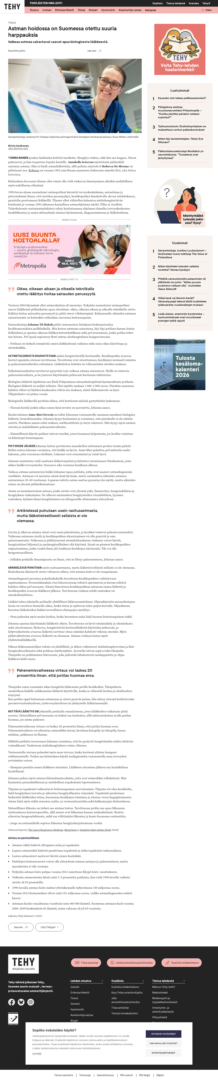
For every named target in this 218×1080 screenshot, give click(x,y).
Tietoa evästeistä (63, 1075)
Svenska (194, 3)
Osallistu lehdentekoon (185, 963)
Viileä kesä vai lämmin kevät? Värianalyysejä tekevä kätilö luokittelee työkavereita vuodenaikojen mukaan (182, 301)
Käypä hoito (70, 830)
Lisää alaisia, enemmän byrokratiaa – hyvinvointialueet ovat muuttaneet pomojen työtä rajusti (181, 317)
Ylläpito (160, 1075)
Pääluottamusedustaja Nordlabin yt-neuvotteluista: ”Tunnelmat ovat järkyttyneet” (181, 155)
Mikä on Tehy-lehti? (163, 987)
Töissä (81, 10)
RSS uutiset (126, 1075)
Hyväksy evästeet (165, 1034)
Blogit (74, 1021)
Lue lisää (36, 1054)
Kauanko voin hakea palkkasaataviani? (182, 98)
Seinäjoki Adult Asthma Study (95, 830)
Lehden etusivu (81, 981)
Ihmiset (93, 10)
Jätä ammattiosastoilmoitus (125, 1000)
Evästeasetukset (165, 1053)
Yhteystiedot (159, 1017)
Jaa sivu (91, 51)
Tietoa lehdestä (175, 3)
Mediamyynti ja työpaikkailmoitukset (165, 1000)
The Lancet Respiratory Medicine (45, 830)
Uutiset (47, 10)
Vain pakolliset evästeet (165, 1044)
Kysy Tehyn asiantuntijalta (126, 992)
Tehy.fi (206, 3)
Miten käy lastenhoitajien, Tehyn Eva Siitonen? (180, 140)
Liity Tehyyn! (48, 927)
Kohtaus (34, 170)
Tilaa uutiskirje (89, 963)
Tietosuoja (85, 1075)
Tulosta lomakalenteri (124, 1013)
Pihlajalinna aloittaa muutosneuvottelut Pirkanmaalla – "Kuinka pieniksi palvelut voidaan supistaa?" (179, 112)
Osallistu (157, 3)
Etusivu (34, 10)
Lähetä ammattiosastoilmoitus (134, 963)
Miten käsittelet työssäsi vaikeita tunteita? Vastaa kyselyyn (178, 268)
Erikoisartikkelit (64, 10)
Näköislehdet (160, 992)
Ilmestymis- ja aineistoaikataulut (163, 1010)
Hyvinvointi (108, 10)
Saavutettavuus (105, 1075)
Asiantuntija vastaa (130, 10)
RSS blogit (145, 1075)
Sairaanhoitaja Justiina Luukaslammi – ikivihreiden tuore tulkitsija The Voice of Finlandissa (182, 254)
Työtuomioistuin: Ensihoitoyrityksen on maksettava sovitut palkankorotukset (182, 128)
